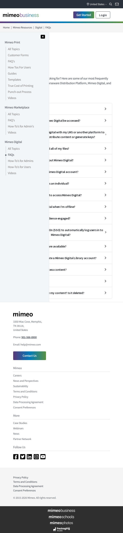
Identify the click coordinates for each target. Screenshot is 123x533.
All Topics (14, 49)
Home (6, 27)
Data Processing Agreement (28, 402)
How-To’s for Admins (20, 161)
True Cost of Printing (20, 86)
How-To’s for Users (19, 167)
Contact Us (30, 356)
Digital (38, 27)
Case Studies (20, 423)
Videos (12, 98)
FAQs (11, 155)
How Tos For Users (19, 67)
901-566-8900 (29, 337)
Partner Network (22, 439)
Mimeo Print (12, 42)
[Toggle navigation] (116, 14)
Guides (12, 74)
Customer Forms (18, 55)
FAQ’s (11, 61)
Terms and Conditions (25, 391)
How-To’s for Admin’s (21, 126)
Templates (14, 80)
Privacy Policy (20, 397)
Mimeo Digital (13, 142)
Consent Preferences (24, 407)
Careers (17, 375)
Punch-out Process (19, 92)
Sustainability (20, 386)
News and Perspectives (25, 381)
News (16, 433)
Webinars (18, 428)
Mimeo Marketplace (17, 107)
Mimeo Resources (22, 27)
